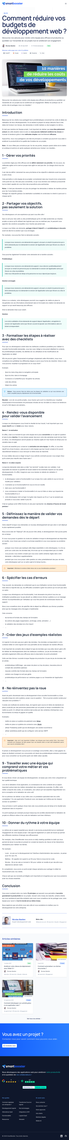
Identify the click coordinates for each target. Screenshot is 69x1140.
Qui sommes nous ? (41, 1106)
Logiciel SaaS (23, 1115)
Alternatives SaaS (7, 1112)
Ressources (5, 1119)
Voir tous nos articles (34, 1019)
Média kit (38, 1121)
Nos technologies (24, 1108)
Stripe (39, 721)
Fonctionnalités (6, 1115)
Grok (42, 53)
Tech (49, 45)
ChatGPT (6, 53)
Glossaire (21, 1119)
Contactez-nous (9, 1046)
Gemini (24, 53)
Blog (5, 13)
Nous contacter (40, 1102)
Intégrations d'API (24, 1112)
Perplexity (33, 53)
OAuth (39, 724)
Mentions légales (41, 1117)
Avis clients (39, 1113)
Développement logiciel (9, 1108)
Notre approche (40, 1109)
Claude (15, 53)
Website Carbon (40, 1087)
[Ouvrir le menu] (66, 4)
